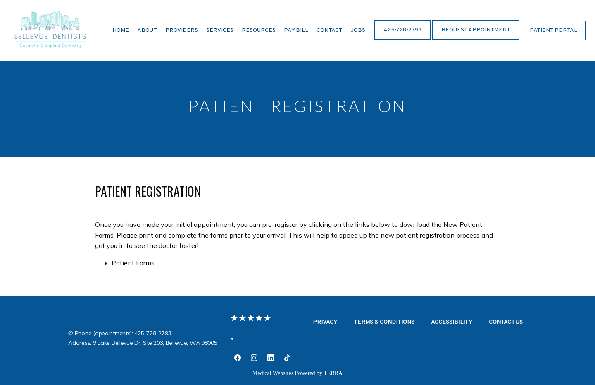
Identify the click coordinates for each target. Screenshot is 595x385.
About (147, 30)
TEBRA (333, 373)
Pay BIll (296, 30)
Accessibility (451, 322)
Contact (330, 30)
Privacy (325, 322)
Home (120, 30)
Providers (181, 30)
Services (219, 30)
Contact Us (506, 322)
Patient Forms (133, 263)
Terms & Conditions (384, 322)
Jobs (358, 30)
